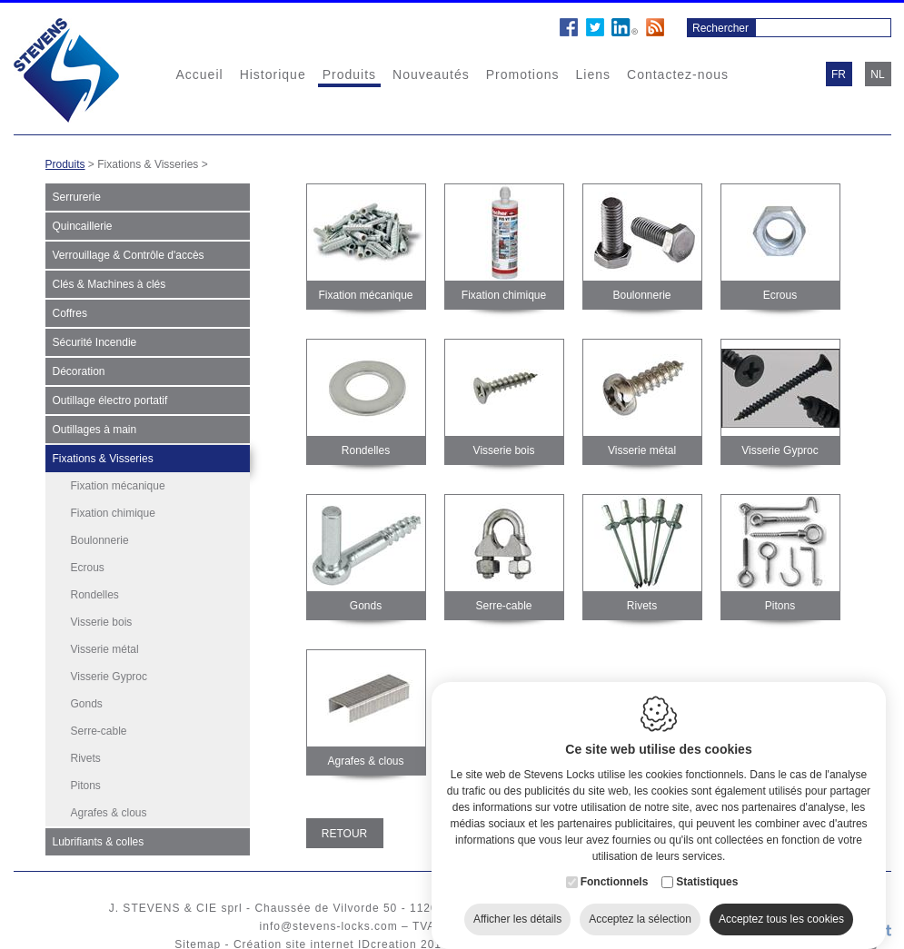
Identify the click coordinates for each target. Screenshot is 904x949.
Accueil (200, 74)
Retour (344, 833)
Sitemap (197, 935)
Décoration (79, 371)
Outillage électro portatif (110, 400)
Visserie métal (105, 649)
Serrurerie (77, 197)
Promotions (523, 74)
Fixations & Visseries (103, 458)
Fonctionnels (615, 871)
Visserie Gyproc (109, 676)
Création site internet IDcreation (325, 935)
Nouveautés (431, 74)
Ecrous (87, 567)
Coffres (70, 313)
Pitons (86, 785)
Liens (593, 74)
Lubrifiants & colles (98, 830)
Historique (273, 74)
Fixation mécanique (118, 485)
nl (877, 74)
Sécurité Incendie (95, 342)
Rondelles (95, 594)
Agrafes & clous (109, 812)
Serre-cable (99, 731)
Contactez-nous (678, 74)
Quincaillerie (83, 226)
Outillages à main (95, 429)
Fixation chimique (113, 513)
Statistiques (707, 871)
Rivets (86, 758)
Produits (349, 74)
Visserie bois (102, 622)
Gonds (87, 703)
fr (838, 74)
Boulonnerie (100, 540)
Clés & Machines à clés (109, 284)
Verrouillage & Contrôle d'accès (128, 255)
